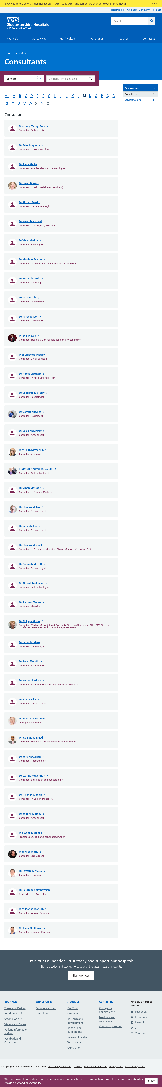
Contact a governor (110, 1026)
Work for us (74, 1042)
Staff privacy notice (135, 1066)
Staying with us (13, 1019)
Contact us (106, 1002)
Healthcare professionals (124, 9)
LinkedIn (138, 1022)
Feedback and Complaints (12, 1040)
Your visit (10, 1002)
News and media (77, 1037)
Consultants (43, 1013)
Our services (20, 53)
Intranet (157, 9)
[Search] (151, 21)
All (7, 96)
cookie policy (12, 1082)
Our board (73, 1013)
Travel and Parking (15, 1008)
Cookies (78, 1066)
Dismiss (151, 1081)
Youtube (138, 1033)
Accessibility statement (59, 1066)
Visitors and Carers (15, 1024)
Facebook (139, 1011)
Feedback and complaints (107, 1019)
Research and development (75, 1020)
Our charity (144, 9)
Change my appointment (107, 1010)
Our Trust (72, 1008)
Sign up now (81, 975)
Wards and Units (14, 1013)
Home (7, 53)
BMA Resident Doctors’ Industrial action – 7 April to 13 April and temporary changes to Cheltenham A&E (65, 3)
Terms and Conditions (95, 1066)
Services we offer (46, 1008)
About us (73, 1002)
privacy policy (33, 1082)
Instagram (139, 1017)
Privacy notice (116, 1066)
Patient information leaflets (16, 1031)
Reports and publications (74, 1029)
